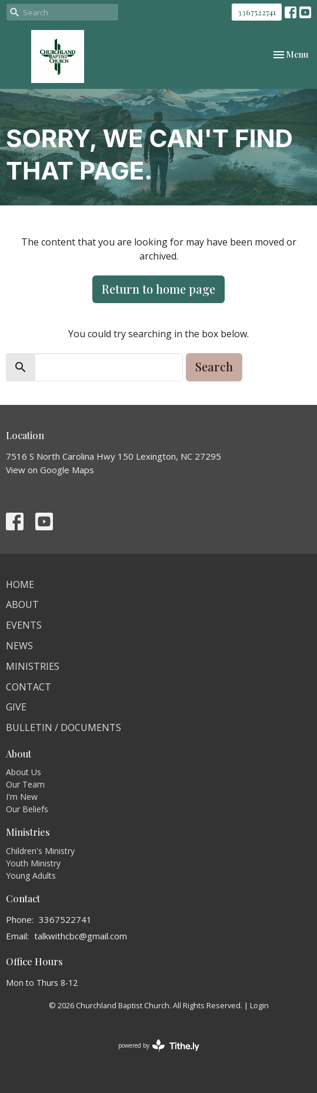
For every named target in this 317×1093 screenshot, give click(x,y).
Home (20, 584)
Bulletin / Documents (63, 727)
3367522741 (257, 12)
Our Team (25, 784)
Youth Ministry (33, 863)
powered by (158, 1045)
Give (16, 706)
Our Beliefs (27, 809)
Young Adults (31, 875)
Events (24, 625)
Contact (28, 686)
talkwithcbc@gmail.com (80, 936)
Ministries (32, 666)
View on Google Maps (50, 470)
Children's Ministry (40, 850)
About (22, 604)
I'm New (22, 796)
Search (214, 366)
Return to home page (158, 289)
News (19, 645)
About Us (23, 772)
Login (259, 1005)
